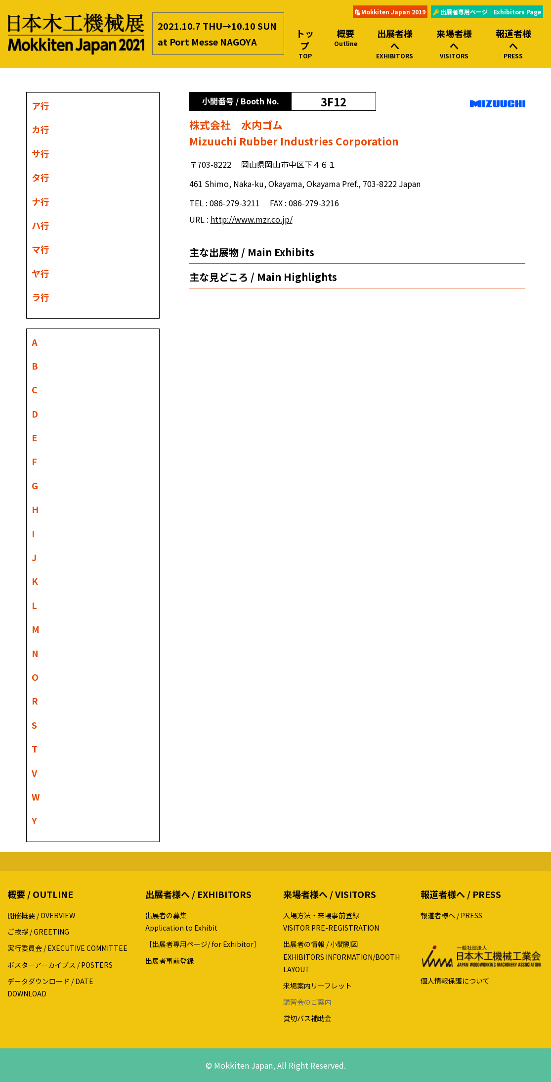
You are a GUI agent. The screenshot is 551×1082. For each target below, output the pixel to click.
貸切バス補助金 (307, 1018)
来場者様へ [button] (454, 43)
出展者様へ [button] (395, 43)
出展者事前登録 (169, 961)
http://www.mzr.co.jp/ (252, 219)
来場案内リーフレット (317, 985)
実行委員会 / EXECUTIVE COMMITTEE (67, 948)
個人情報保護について (455, 981)
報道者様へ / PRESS (451, 915)
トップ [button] (305, 43)
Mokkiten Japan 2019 (390, 11)
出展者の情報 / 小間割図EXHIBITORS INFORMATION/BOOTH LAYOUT (341, 956)
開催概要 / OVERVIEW (41, 915)
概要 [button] (345, 37)
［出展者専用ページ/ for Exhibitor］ (202, 944)
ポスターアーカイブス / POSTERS (60, 965)
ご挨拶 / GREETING (38, 932)
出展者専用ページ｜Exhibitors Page (487, 11)
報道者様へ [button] (513, 43)
